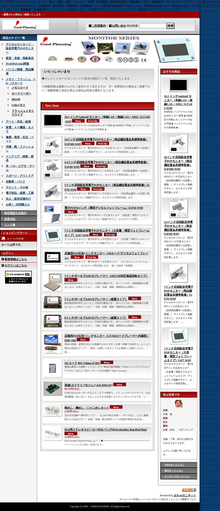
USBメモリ (18, 105)
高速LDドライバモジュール (89, 385)
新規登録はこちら (16, 259)
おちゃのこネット (185, 495)
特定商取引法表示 (15, 213)
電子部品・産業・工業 (20, 193)
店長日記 (9, 219)
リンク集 (9, 224)
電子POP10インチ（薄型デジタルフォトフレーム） (104, 207)
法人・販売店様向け (18, 198)
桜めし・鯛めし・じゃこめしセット (87, 407)
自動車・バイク (15, 181)
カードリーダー (21, 93)
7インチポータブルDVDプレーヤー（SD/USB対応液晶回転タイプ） (107, 276)
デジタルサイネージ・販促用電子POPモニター (20, 48)
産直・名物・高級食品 (20, 58)
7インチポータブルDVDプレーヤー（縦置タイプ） (96, 299)
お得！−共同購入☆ (18, 204)
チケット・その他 (17, 187)
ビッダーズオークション (177, 476)
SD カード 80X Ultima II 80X (82, 363)
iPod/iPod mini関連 (17, 63)
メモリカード (20, 87)
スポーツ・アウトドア (20, 175)
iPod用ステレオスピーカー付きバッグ (106, 429)
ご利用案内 (99, 25)
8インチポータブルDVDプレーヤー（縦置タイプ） (96, 317)
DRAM (16, 99)
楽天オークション (174, 470)
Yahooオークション (175, 464)
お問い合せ (119, 25)
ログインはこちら (16, 265)
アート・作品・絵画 (18, 121)
